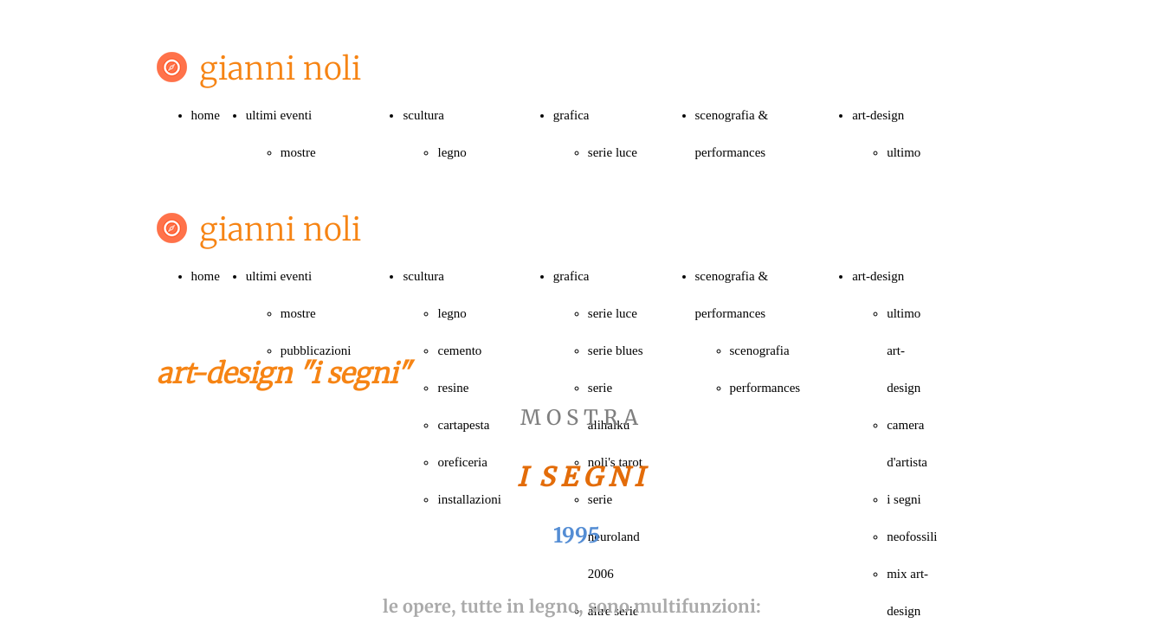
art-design (878, 115)
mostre (298, 152)
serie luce (612, 152)
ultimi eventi (279, 115)
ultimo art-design (903, 350)
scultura (423, 115)
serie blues (615, 350)
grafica (571, 115)
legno (451, 152)
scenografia (760, 350)
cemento (459, 350)
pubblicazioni (316, 350)
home (205, 115)
